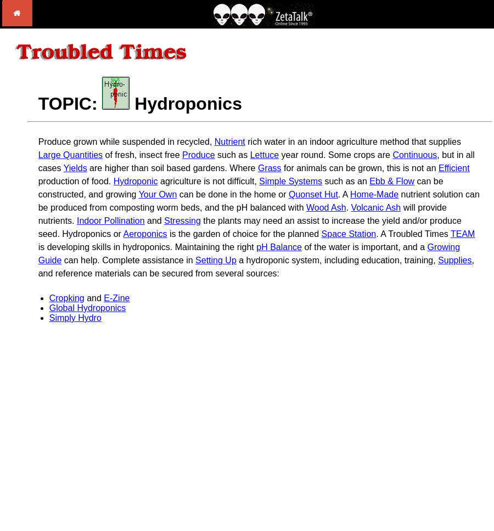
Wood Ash (326, 207)
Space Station (349, 234)
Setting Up (216, 260)
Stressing (182, 220)
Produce (198, 155)
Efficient (454, 168)
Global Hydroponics (87, 308)
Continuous (414, 155)
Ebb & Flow (391, 181)
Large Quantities (70, 155)
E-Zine (117, 298)
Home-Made (374, 194)
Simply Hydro (75, 318)
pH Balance (279, 247)
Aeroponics (145, 234)
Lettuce (264, 155)
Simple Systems (290, 181)
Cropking (67, 298)
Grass (270, 168)
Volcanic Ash (376, 207)
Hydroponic (136, 181)
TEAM (463, 234)
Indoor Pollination (111, 220)
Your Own (158, 194)
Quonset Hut (313, 194)
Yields (75, 168)
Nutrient (230, 141)
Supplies (454, 260)
